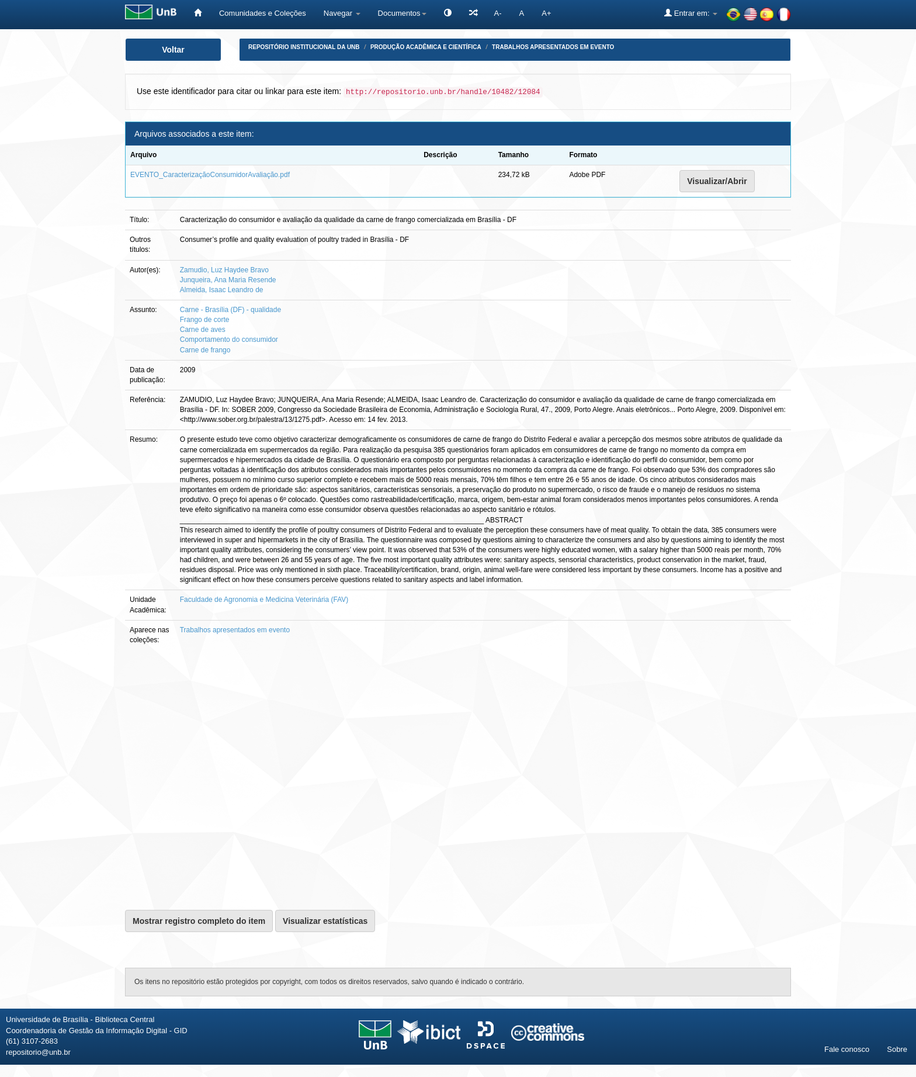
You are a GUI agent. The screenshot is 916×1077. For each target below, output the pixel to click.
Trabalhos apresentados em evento (553, 47)
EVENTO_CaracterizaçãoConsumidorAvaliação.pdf (210, 175)
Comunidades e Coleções (262, 13)
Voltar (173, 49)
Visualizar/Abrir (717, 181)
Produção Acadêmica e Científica (425, 47)
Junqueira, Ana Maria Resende (228, 280)
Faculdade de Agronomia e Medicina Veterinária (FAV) (264, 599)
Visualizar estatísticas (325, 921)
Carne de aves (202, 329)
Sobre (897, 1049)
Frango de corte (205, 320)
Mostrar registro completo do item (199, 921)
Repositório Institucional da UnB (304, 47)
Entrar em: (690, 13)
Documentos (402, 13)
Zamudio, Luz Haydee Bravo (224, 270)
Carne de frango (205, 350)
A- (498, 13)
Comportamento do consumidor (229, 339)
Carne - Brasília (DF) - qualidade (230, 310)
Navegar (342, 13)
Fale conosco (846, 1049)
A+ (546, 13)
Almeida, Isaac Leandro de (221, 290)
